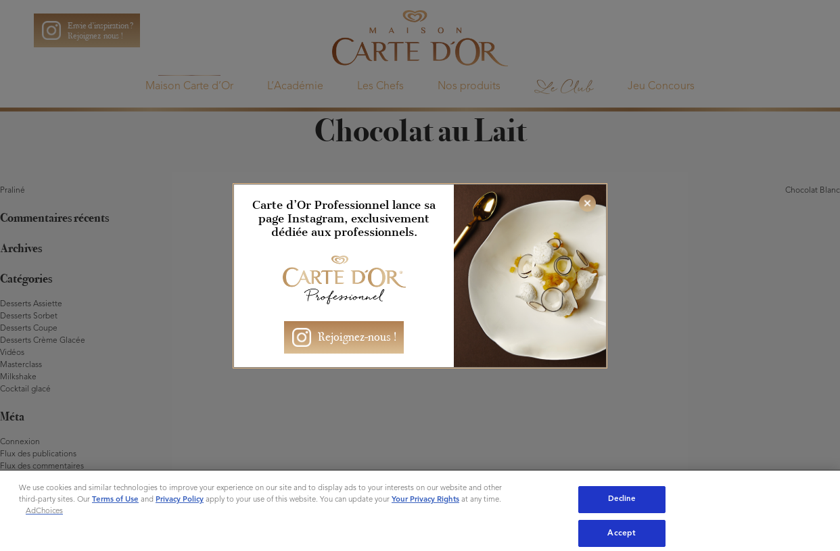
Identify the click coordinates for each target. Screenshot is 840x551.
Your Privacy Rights (425, 500)
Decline (622, 499)
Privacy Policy (180, 500)
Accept (621, 533)
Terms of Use (115, 500)
